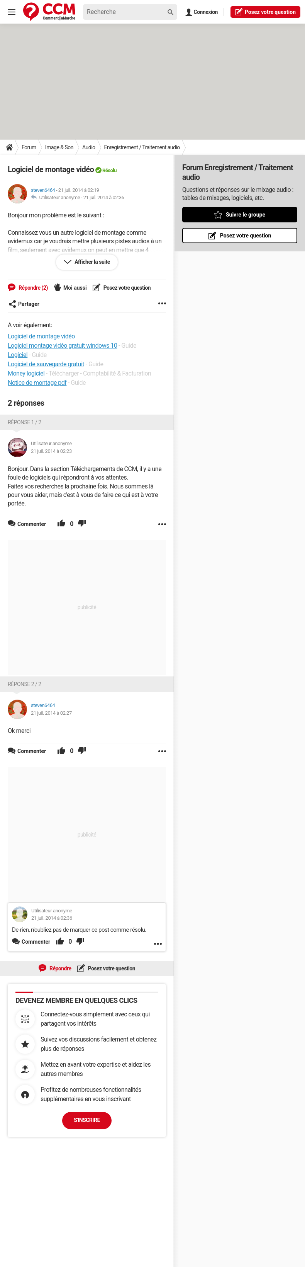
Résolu (109, 170)
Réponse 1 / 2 (24, 422)
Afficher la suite (91, 262)
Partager (23, 304)
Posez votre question (126, 288)
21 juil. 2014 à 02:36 (103, 197)
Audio (88, 147)
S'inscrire (87, 1120)
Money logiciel (26, 373)
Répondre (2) (32, 288)
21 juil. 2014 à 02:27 (51, 713)
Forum (29, 147)
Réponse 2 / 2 (24, 684)
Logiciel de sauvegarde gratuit (46, 364)
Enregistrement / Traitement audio (142, 147)
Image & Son (59, 147)
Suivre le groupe (245, 214)
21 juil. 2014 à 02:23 (51, 451)
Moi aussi (75, 288)
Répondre (59, 968)
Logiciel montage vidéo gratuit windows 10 (62, 345)
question (265, 11)
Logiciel (17, 355)
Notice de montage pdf (37, 382)
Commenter (36, 942)
